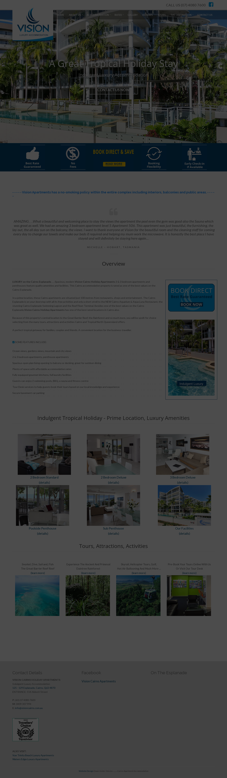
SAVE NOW (109, 429)
